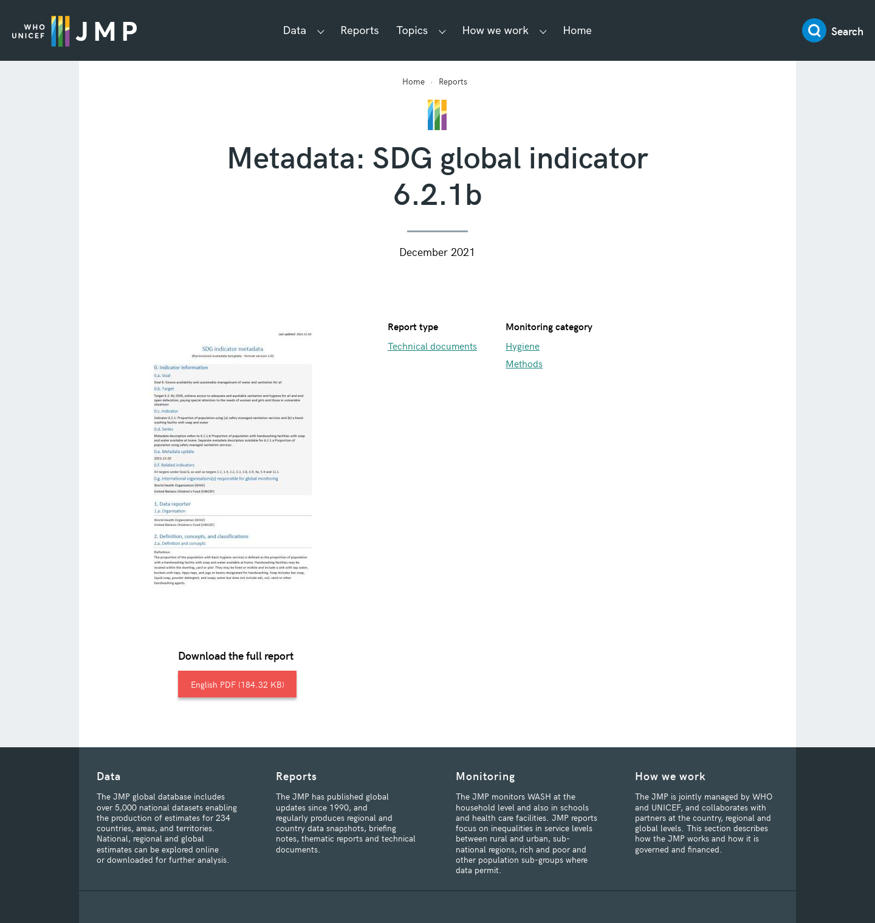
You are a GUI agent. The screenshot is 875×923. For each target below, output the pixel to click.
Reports (360, 30)
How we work (495, 30)
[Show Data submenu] (320, 30)
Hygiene (523, 345)
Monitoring (485, 775)
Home (577, 30)
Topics (412, 30)
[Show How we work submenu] (543, 30)
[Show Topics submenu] (442, 30)
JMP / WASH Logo (74, 30)
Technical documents (432, 345)
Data (294, 30)
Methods (524, 363)
